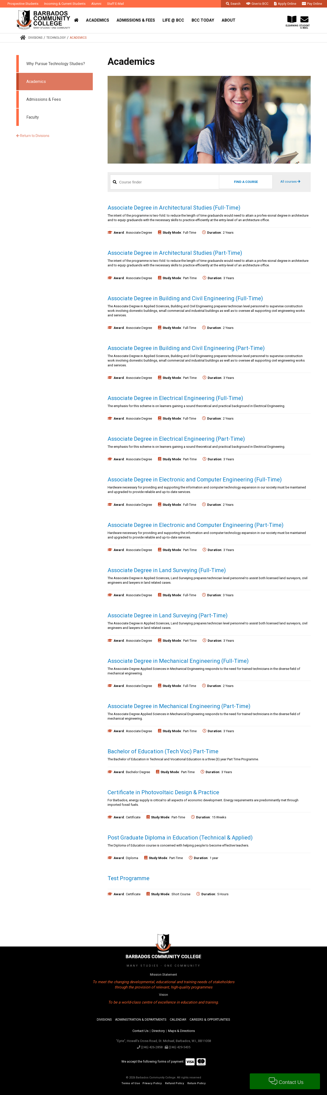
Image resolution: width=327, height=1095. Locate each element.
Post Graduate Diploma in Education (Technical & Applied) (180, 837)
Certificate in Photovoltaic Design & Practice (163, 792)
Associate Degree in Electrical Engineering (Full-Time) (175, 398)
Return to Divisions (32, 136)
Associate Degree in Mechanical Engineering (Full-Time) (178, 661)
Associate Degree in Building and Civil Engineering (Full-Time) (185, 298)
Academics (78, 37)
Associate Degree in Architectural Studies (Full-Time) (174, 208)
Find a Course (246, 182)
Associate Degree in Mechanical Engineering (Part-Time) (179, 706)
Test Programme (128, 878)
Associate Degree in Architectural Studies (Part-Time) (175, 253)
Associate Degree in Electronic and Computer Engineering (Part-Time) (196, 525)
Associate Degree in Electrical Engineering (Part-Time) (176, 439)
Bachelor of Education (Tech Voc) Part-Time (163, 751)
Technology (56, 37)
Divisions (35, 37)
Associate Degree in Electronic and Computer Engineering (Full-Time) (195, 479)
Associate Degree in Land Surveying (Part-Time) (168, 615)
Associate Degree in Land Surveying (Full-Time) (167, 570)
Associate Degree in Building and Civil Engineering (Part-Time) (186, 348)
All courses (290, 181)
